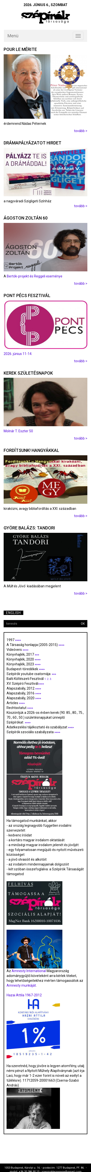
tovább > (80, 131)
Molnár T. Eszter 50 (18, 431)
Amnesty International (29, 971)
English (13, 613)
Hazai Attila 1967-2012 (24, 995)
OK (83, 623)
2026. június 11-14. (18, 354)
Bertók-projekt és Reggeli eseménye (34, 276)
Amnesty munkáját (21, 985)
